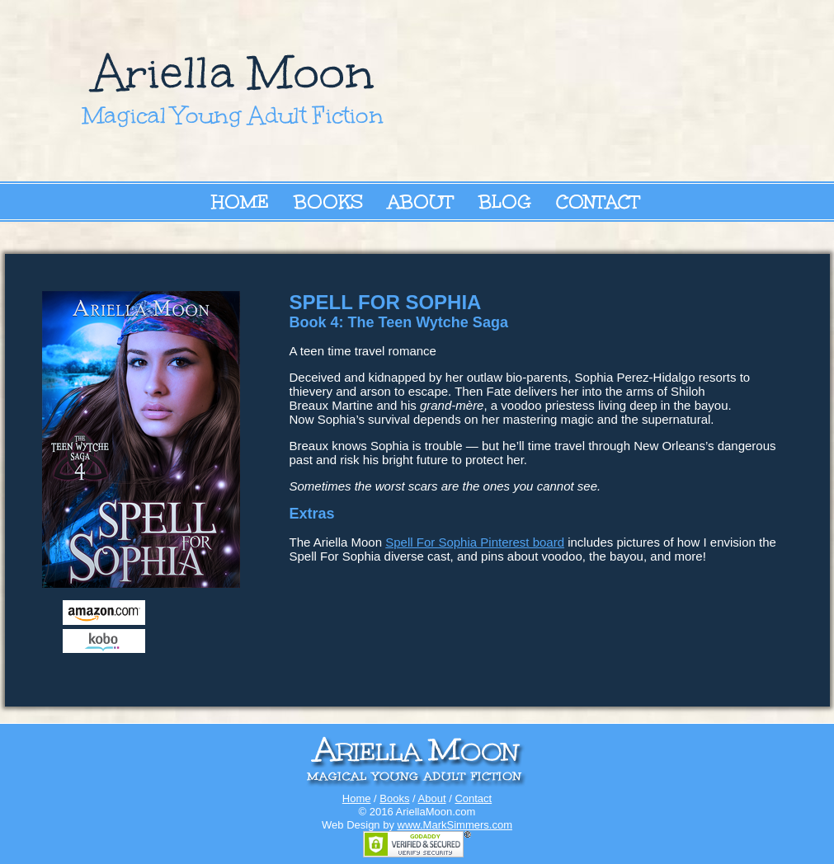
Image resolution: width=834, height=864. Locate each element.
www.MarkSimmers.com (455, 825)
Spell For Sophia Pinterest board (474, 542)
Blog (504, 202)
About (421, 202)
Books (328, 202)
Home (240, 202)
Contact (598, 202)
